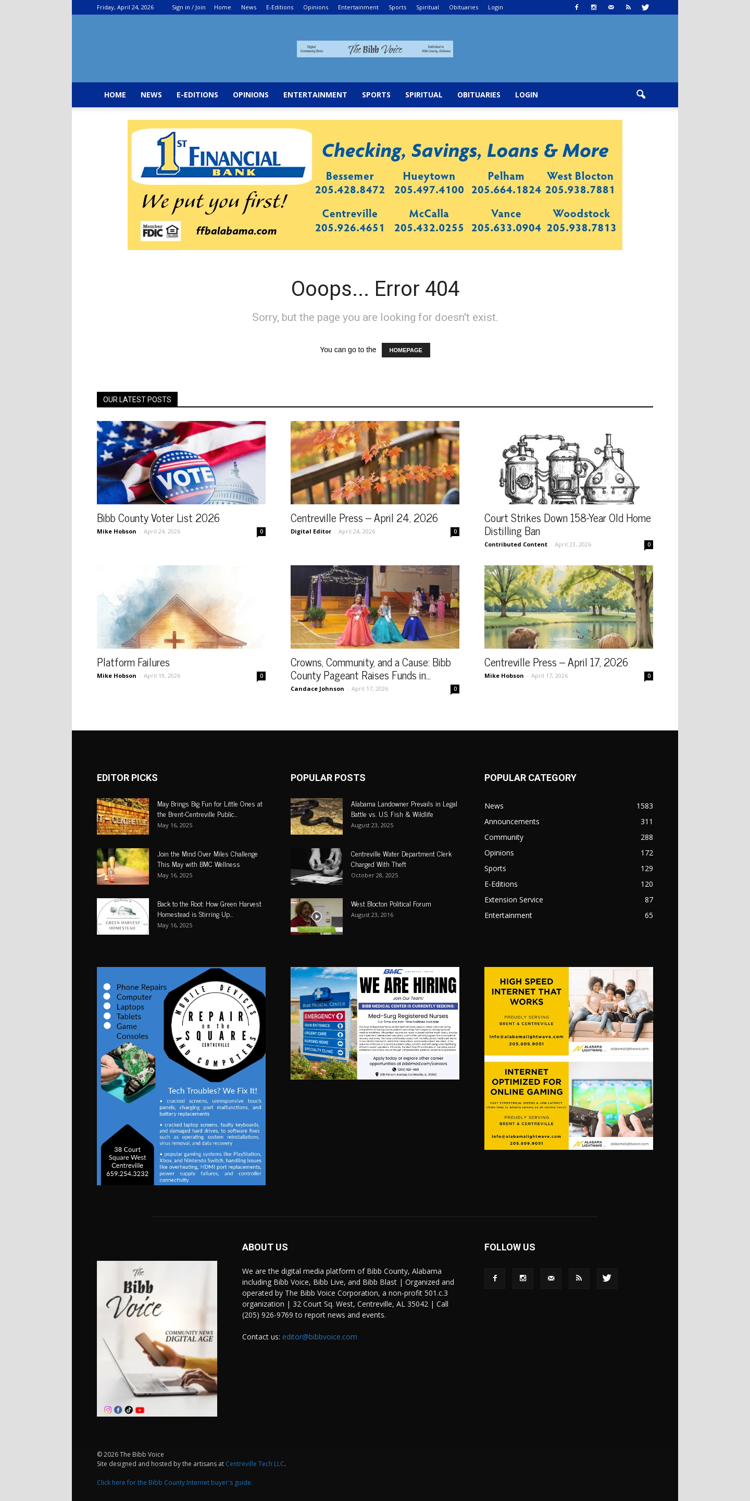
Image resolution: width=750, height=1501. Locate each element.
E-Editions (279, 7)
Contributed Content (515, 544)
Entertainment (358, 7)
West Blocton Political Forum (391, 903)
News (248, 7)
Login (495, 7)
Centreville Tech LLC (255, 1463)
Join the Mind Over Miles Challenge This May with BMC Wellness (207, 858)
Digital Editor (311, 531)
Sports (397, 7)
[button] (640, 94)
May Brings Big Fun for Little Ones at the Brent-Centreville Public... (209, 808)
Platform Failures (133, 662)
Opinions (315, 7)
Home (222, 7)
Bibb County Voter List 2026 (158, 517)
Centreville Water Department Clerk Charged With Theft (401, 858)
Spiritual (427, 7)
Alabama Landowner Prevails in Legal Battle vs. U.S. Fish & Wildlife (404, 808)
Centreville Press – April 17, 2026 (556, 662)
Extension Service (513, 899)
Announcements (512, 821)
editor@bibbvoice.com (319, 1337)
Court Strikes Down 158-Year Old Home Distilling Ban (567, 523)
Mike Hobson (116, 531)
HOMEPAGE (406, 350)
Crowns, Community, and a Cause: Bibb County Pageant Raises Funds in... (371, 668)
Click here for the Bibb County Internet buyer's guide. (175, 1482)
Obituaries (463, 7)
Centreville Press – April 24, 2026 (364, 517)
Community (503, 837)
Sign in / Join (189, 7)
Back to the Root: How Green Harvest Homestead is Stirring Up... (209, 908)
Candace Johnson (317, 688)
